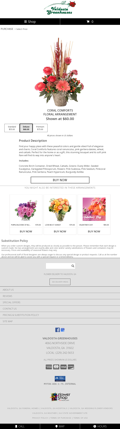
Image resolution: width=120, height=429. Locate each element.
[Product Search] (60, 266)
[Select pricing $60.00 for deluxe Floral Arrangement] (26, 128)
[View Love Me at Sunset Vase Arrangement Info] (60, 209)
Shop (30, 21)
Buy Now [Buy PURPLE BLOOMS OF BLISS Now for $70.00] (26, 231)
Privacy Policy (40, 418)
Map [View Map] (60, 426)
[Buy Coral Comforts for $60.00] (60, 180)
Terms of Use (80, 418)
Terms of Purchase (60, 418)
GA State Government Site (73, 413)
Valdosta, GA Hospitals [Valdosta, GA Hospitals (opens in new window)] (54, 408)
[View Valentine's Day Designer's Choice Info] (94, 209)
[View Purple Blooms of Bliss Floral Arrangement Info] (26, 209)
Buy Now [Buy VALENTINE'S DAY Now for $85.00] (94, 231)
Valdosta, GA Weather (44, 413)
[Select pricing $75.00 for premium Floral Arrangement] (40, 128)
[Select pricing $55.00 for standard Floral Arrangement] (12, 128)
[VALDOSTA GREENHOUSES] (60, 14)
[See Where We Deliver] (60, 281)
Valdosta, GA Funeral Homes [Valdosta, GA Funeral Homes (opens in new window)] (23, 408)
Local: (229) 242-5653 (60, 353)
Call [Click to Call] (20, 426)
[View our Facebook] (57, 331)
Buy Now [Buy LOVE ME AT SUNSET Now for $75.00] (60, 231)
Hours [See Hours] (100, 426)
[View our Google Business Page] (62, 331)
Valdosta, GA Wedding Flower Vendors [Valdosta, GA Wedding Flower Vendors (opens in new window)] (91, 408)
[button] (60, 378)
